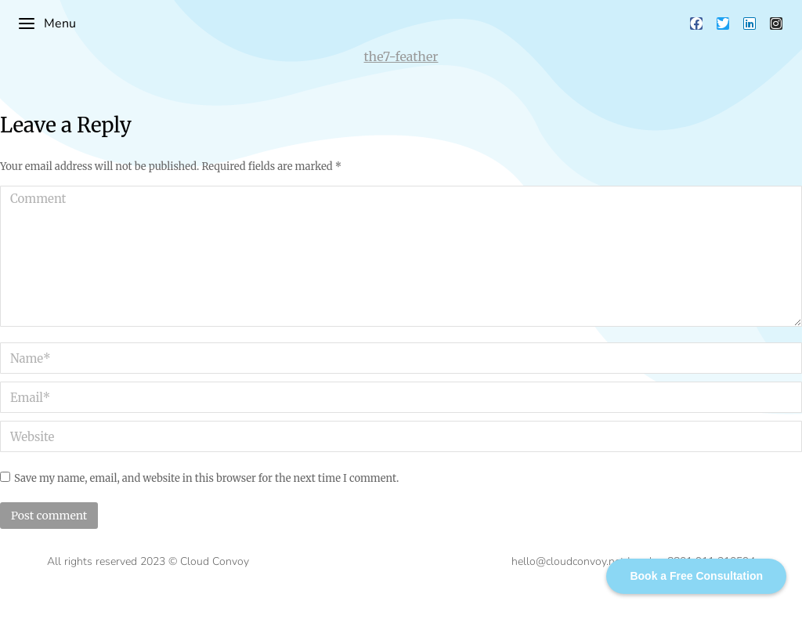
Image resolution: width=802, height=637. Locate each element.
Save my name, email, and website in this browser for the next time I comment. (206, 478)
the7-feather (401, 56)
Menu (46, 23)
